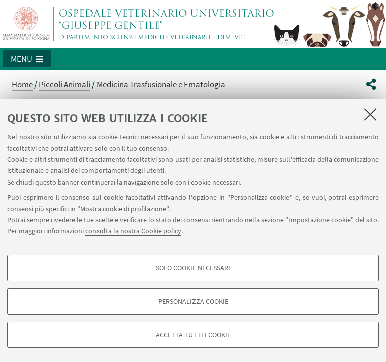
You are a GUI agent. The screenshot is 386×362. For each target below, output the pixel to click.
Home (22, 84)
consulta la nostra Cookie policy (133, 230)
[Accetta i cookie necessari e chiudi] (370, 114)
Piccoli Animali (64, 84)
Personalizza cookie (193, 301)
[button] (27, 58)
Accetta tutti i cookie (193, 334)
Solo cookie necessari (193, 268)
